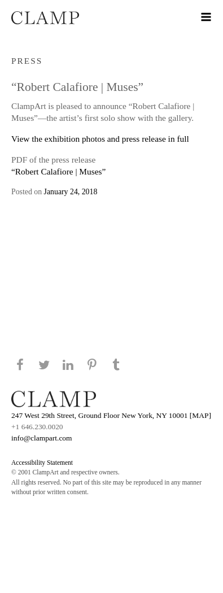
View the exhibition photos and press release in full (100, 138)
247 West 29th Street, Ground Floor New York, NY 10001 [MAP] (111, 415)
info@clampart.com (41, 438)
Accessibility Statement (42, 462)
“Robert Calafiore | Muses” (58, 171)
